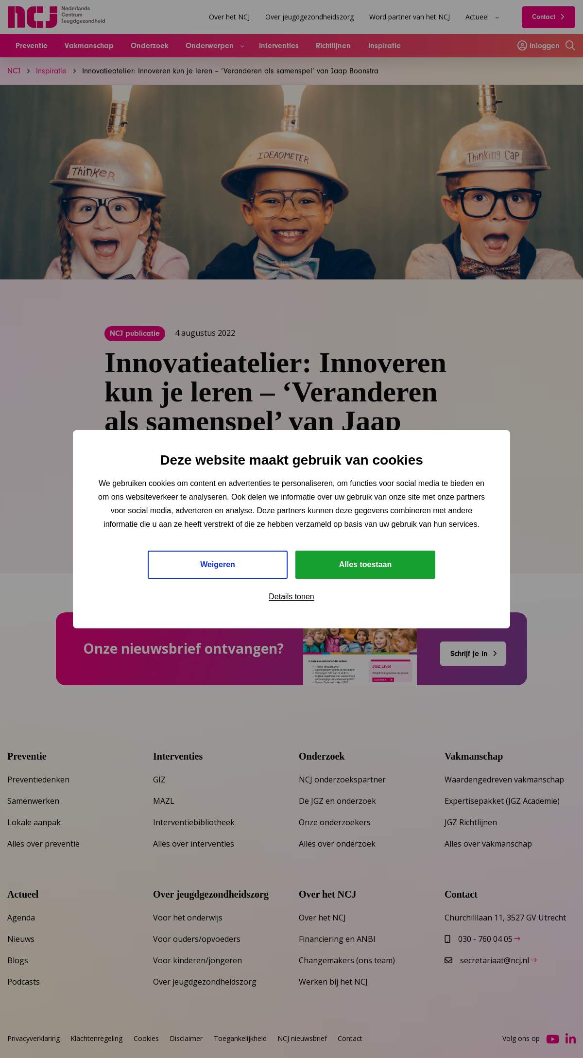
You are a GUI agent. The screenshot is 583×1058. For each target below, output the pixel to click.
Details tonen (291, 596)
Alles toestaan (365, 564)
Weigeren (217, 564)
